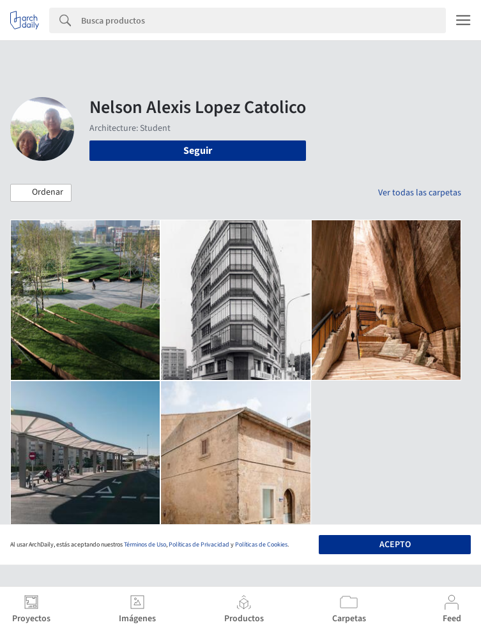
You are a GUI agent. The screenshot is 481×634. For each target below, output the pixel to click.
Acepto (395, 544)
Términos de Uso (145, 544)
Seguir (197, 151)
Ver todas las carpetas (419, 192)
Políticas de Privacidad (199, 544)
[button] (41, 193)
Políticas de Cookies (261, 544)
